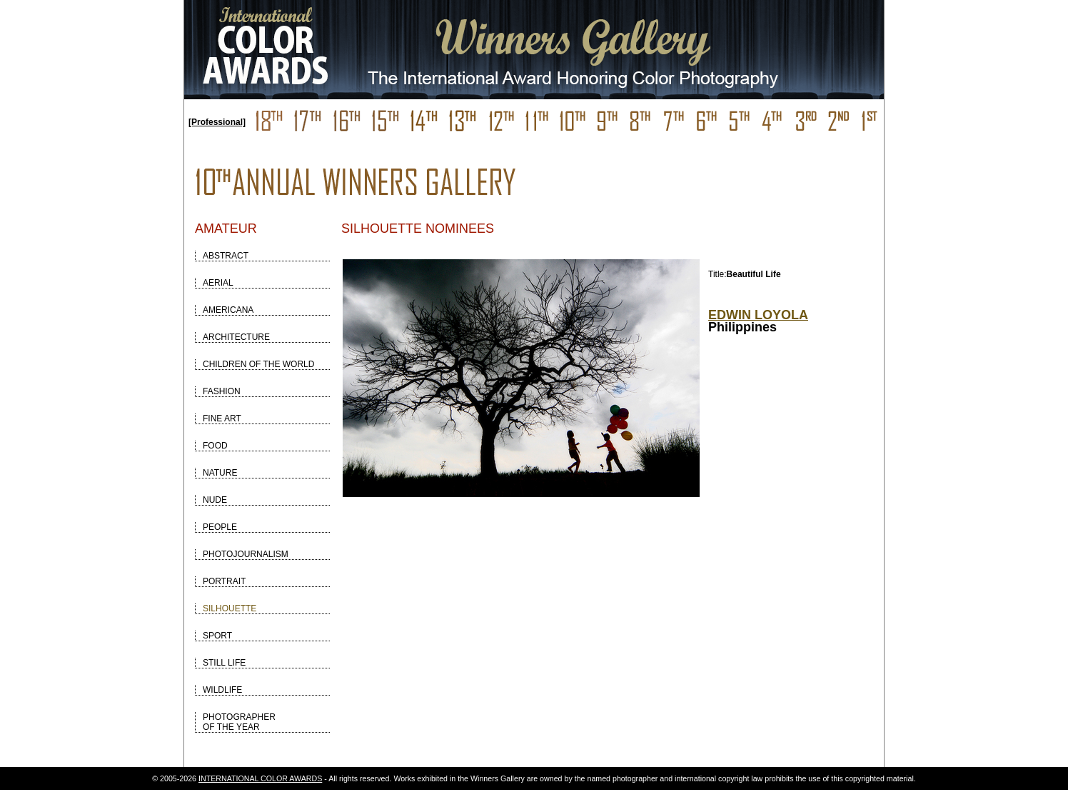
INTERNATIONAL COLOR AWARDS (260, 778)
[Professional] (217, 122)
